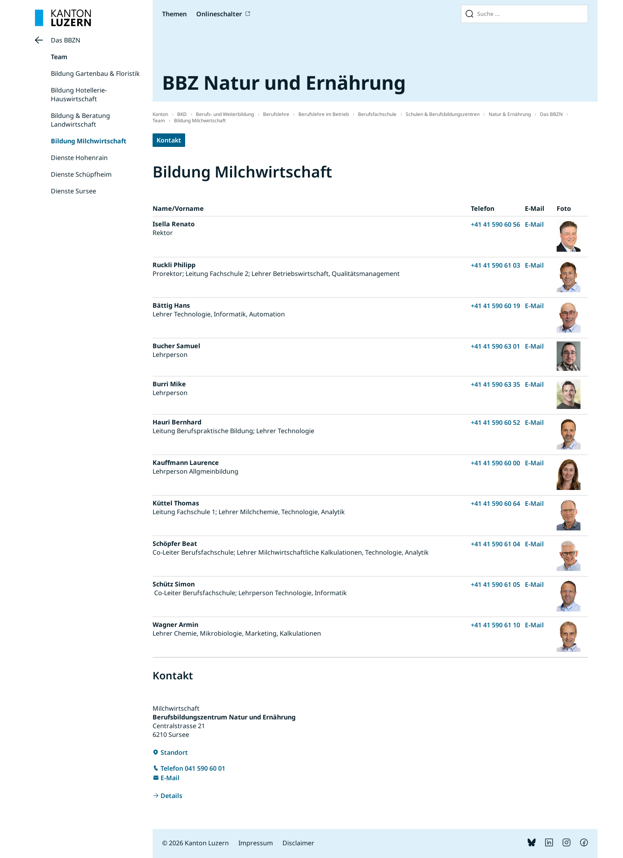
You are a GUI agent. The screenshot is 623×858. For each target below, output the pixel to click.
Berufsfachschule (377, 114)
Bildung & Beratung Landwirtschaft (80, 120)
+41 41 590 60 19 (495, 305)
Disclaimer (298, 843)
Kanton (160, 114)
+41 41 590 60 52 (495, 422)
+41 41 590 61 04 (495, 544)
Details (171, 795)
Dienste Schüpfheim (81, 174)
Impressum (255, 843)
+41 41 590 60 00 (495, 463)
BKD (182, 114)
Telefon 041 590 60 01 (193, 768)
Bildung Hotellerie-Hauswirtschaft (79, 94)
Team (59, 56)
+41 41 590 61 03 (495, 265)
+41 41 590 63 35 (495, 384)
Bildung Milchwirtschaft (88, 141)
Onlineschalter (219, 14)
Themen (174, 14)
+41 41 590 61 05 (495, 584)
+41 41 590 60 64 (495, 503)
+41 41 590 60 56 (495, 224)
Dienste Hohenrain (79, 157)
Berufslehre (276, 114)
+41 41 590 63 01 (495, 346)
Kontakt (169, 140)
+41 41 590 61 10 (495, 625)
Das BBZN (65, 40)
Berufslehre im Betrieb (323, 114)
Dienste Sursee (73, 191)
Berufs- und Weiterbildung (225, 114)
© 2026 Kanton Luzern (195, 843)
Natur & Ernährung (510, 114)
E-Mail (534, 224)
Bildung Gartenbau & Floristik (95, 73)
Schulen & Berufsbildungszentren (443, 114)
